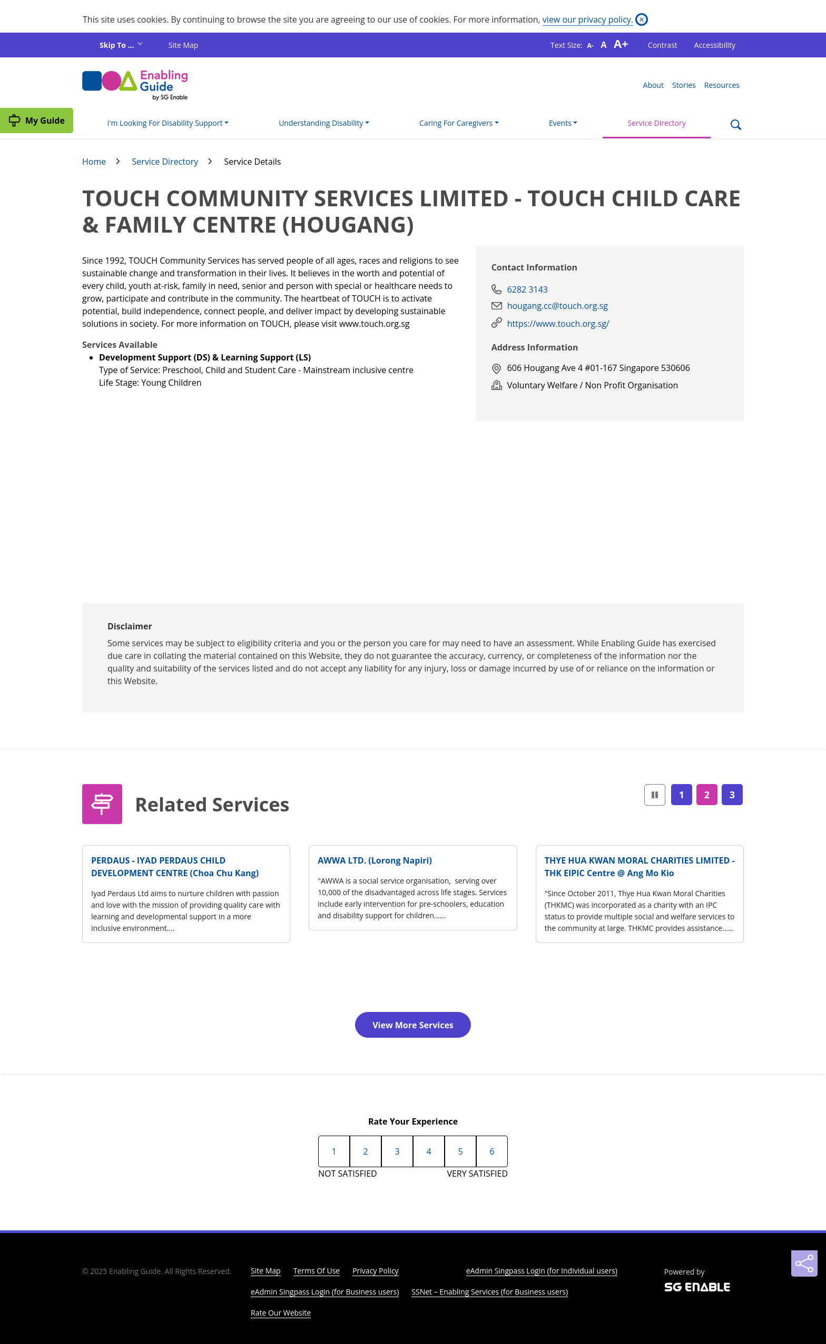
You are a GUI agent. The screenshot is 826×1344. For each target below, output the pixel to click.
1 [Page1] (681, 794)
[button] (654, 795)
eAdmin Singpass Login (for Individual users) (541, 1271)
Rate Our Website (281, 1313)
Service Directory (657, 123)
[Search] (735, 125)
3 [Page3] (732, 794)
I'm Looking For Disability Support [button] (165, 123)
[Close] (641, 19)
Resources (722, 85)
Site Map (184, 45)
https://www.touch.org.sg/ (558, 323)
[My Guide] (36, 120)
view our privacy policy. (588, 19)
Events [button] (560, 123)
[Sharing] (804, 1263)
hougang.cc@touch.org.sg (557, 306)
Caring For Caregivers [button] (456, 123)
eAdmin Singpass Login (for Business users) (325, 1292)
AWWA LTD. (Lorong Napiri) (375, 860)
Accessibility (714, 45)
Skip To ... (118, 45)
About (653, 85)
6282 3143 (527, 289)
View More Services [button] (413, 1025)
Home (94, 161)
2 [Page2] (707, 794)
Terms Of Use (316, 1271)
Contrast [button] (662, 45)
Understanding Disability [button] (321, 123)
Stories (684, 85)
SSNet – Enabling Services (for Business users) (489, 1292)
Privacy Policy (375, 1271)
